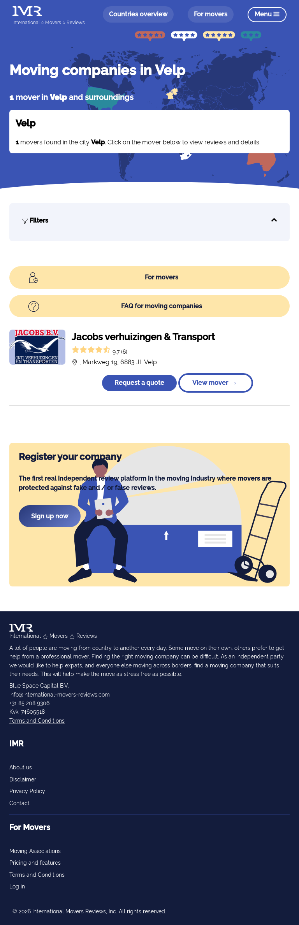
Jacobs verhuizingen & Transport (143, 336)
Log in (17, 886)
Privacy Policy (27, 791)
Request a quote (139, 382)
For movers (210, 14)
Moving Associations (35, 851)
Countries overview (138, 14)
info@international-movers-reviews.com (59, 695)
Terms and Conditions (37, 721)
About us (20, 767)
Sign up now (49, 516)
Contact (19, 803)
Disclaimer (22, 779)
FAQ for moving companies (115, 306)
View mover (214, 382)
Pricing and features (35, 863)
